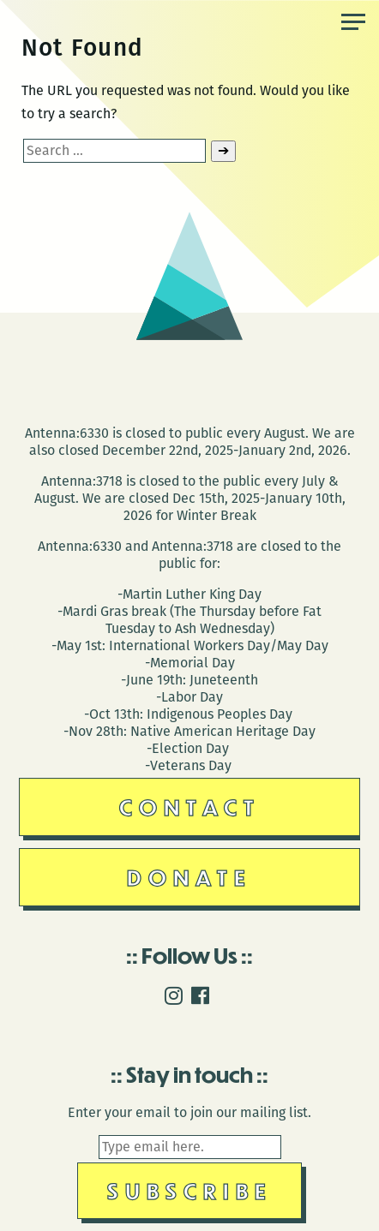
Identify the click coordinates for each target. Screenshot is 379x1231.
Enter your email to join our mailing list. (189, 1112)
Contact (190, 806)
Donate (189, 876)
